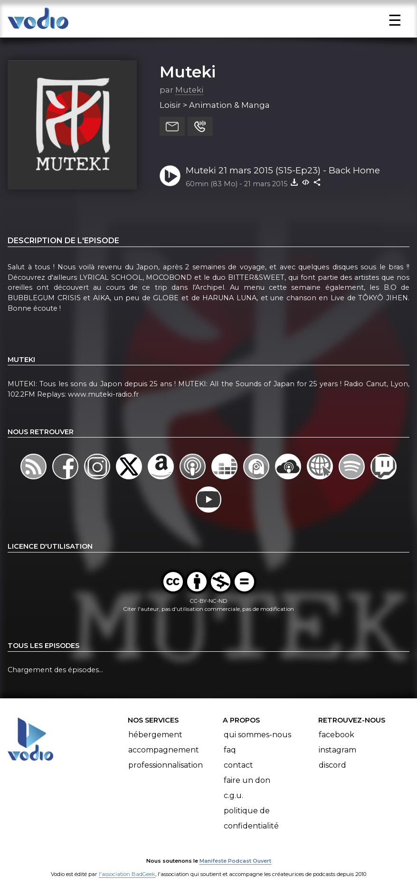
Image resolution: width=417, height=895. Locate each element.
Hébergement (155, 734)
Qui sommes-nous (257, 734)
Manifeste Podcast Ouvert (235, 860)
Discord (332, 765)
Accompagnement (163, 749)
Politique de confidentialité (251, 818)
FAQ (230, 749)
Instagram (337, 749)
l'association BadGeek (127, 874)
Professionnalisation (165, 765)
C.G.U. (233, 795)
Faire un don (247, 780)
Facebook (336, 734)
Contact (238, 765)
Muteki (188, 71)
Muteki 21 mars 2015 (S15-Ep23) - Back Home (283, 170)
